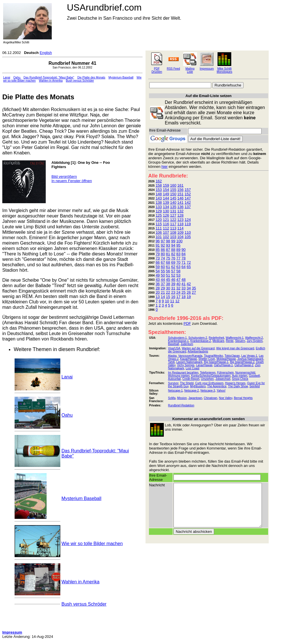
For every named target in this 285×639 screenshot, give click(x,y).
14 (163, 297)
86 (163, 249)
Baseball (173, 344)
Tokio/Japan (232, 355)
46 (173, 279)
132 (180, 211)
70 (178, 262)
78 (184, 258)
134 (166, 207)
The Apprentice (216, 386)
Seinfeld (254, 386)
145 (173, 198)
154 (166, 190)
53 (178, 275)
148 (159, 194)
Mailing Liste (190, 70)
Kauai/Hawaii (188, 358)
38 (168, 284)
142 (188, 202)
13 (158, 297)
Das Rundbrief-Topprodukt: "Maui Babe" (48, 77)
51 (168, 275)
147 (188, 198)
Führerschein (225, 372)
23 (173, 292)
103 (173, 237)
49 (158, 275)
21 (163, 292)
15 (168, 297)
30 (168, 288)
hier (165, 166)
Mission (182, 398)
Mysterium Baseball (120, 77)
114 (180, 228)
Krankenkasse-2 (200, 340)
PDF (187, 323)
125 (159, 215)
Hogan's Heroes (235, 383)
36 (158, 284)
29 (163, 288)
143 (159, 198)
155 (173, 190)
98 (168, 241)
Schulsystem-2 (197, 337)
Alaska (172, 355)
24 (178, 292)
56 (168, 271)
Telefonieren (207, 372)
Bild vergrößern (64, 176)
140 (173, 202)
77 (178, 258)
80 (163, 254)
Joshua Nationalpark (250, 358)
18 (184, 297)
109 (180, 232)
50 (163, 275)
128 (180, 215)
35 (194, 288)
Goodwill (254, 375)
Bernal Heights (243, 398)
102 (166, 237)
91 (158, 245)
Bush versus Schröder (80, 80)
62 (173, 267)
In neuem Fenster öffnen (71, 181)
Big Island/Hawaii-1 (216, 362)
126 (166, 215)
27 (194, 292)
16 (173, 297)
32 (178, 288)
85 (158, 249)
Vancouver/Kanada (190, 355)
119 (188, 224)
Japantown (195, 398)
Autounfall (174, 378)
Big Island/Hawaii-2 (242, 362)
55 (163, 271)
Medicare (218, 340)
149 (166, 194)
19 (189, 297)
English (46, 53)
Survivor (173, 383)
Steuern (240, 340)
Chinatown (210, 398)
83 (178, 254)
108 (173, 232)
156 (180, 190)
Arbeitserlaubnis (198, 351)
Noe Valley (225, 398)
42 (189, 284)
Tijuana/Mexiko (213, 355)
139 (166, 202)
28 (158, 288)
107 (166, 232)
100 (179, 241)
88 (173, 249)
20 (158, 292)
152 (188, 194)
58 (178, 271)
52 (173, 275)
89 (178, 249)
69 (173, 262)
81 (168, 254)
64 (184, 267)
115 (159, 224)
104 (180, 237)
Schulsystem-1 (177, 337)
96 (158, 241)
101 (159, 237)
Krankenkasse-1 (178, 340)
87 (168, 249)
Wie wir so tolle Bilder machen (92, 543)
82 (173, 254)
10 (167, 301)
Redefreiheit (216, 337)
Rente (230, 340)
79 (158, 254)
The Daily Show (238, 386)
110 (188, 232)
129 (159, 211)
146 (180, 198)
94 (173, 245)
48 (184, 279)
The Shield (187, 383)
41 (184, 284)
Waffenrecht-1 (235, 337)
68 (168, 262)
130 (166, 211)
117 (173, 224)
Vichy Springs (185, 365)
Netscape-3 (207, 390)
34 (189, 288)
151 (180, 194)
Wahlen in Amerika (51, 80)
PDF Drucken (157, 70)
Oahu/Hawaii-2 (243, 365)
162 (159, 181)
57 (173, 271)
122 (173, 219)
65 (189, 267)
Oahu (17, 77)
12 (177, 301)
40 (178, 284)
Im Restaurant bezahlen (183, 372)
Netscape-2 (191, 390)
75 (168, 258)
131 (173, 211)
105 (188, 237)
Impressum (207, 68)
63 (178, 267)
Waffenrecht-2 (254, 337)
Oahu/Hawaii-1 (223, 365)
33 (184, 288)
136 (180, 207)
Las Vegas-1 (249, 355)
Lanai (6, 77)
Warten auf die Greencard (198, 348)
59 (158, 267)
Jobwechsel (223, 378)
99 (173, 241)
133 (159, 207)
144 (166, 198)
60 (163, 267)
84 (184, 254)
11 (172, 301)
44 (163, 279)
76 (173, 258)
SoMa (172, 398)
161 (180, 185)
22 (168, 292)
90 (184, 249)
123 (180, 219)
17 (178, 297)
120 (159, 219)
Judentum (187, 344)
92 (163, 245)
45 (168, 279)
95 (178, 245)
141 (180, 202)
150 (173, 194)
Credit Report (190, 378)
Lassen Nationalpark (189, 362)
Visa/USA (174, 348)
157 (188, 190)
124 (188, 219)
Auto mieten (239, 375)
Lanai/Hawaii (204, 365)
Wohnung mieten (179, 375)
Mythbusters (198, 386)
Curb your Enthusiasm (209, 383)
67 (163, 262)
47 (178, 279)
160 (173, 185)
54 (158, 271)
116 (166, 224)
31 (173, 288)
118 (180, 224)
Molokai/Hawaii (226, 358)
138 (159, 202)
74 (163, 258)
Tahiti (171, 362)
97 (163, 241)
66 (158, 262)
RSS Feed (173, 68)
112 (166, 228)
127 (173, 215)
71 (184, 262)
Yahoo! (221, 390)
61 (168, 267)
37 (163, 284)
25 (184, 292)
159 (166, 185)
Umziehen (207, 378)
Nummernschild (245, 372)
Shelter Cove (206, 358)
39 (173, 284)
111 (159, 228)
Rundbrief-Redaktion (181, 405)
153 (159, 190)
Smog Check (240, 378)
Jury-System (255, 340)
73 (158, 258)
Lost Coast (193, 368)
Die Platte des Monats (91, 77)
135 (173, 207)
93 (168, 245)
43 (158, 279)
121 (166, 219)
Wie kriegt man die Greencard (235, 348)
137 (188, 207)
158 (159, 185)
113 (173, 228)
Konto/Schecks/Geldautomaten (211, 375)
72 (189, 262)
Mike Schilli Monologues (224, 70)
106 (159, 232)
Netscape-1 (175, 390)
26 (189, 292)
